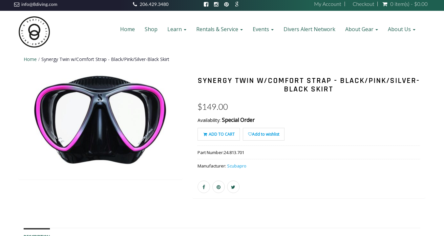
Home (127, 29)
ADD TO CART (219, 134)
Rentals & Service (219, 29)
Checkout (363, 4)
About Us (401, 29)
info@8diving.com (39, 4)
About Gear (361, 29)
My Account (327, 4)
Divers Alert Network (309, 29)
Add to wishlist (263, 134)
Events (263, 29)
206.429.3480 (154, 4)
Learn (176, 29)
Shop (151, 29)
